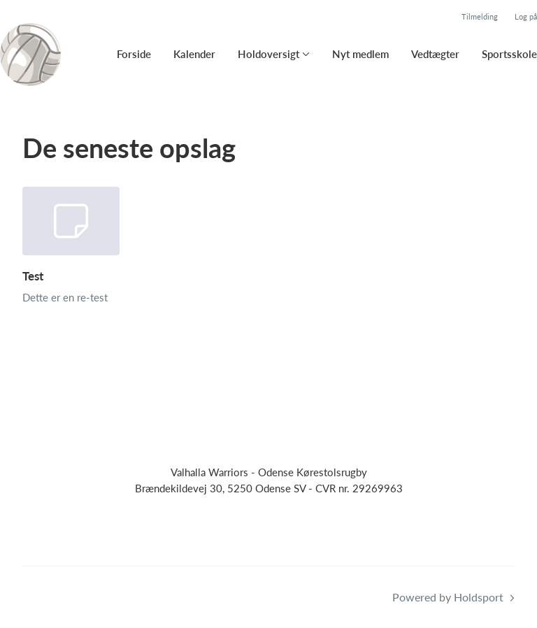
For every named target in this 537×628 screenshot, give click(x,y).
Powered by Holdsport (447, 597)
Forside (134, 54)
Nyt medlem (360, 54)
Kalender (194, 54)
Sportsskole (509, 54)
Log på (526, 16)
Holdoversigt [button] (268, 54)
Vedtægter (435, 54)
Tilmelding (479, 16)
